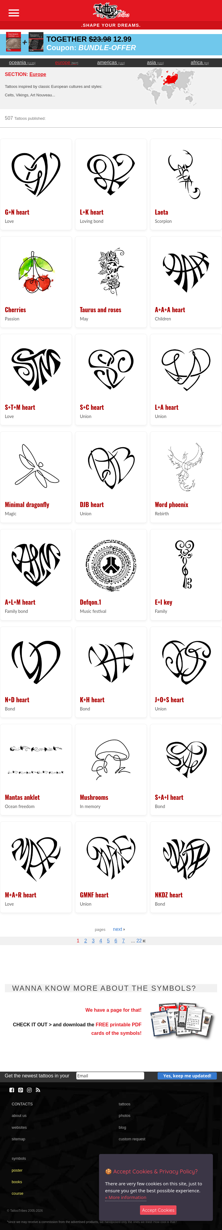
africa (200, 62)
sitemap (18, 1139)
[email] (110, 1076)
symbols (19, 1158)
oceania (22, 62)
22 (140, 940)
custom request (132, 1139)
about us (19, 1115)
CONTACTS (22, 1104)
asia (155, 62)
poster (17, 1170)
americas (111, 62)
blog (122, 1127)
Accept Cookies (158, 1210)
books (17, 1182)
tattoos (124, 1104)
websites (19, 1127)
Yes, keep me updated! (187, 1076)
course (17, 1193)
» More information (125, 1197)
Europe (37, 74)
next (119, 929)
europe (66, 62)
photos (124, 1115)
